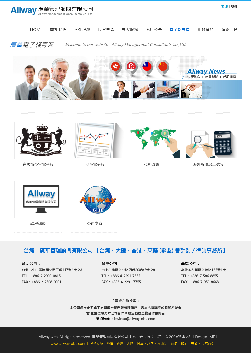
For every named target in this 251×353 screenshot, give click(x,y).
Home (36, 29)
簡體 (234, 6)
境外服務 (82, 29)
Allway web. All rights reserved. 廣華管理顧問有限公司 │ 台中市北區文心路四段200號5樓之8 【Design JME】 (128, 336)
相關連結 (205, 29)
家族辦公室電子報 (38, 164)
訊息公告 (154, 29)
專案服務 (130, 29)
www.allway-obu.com (68, 343)
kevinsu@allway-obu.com (134, 319)
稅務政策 (151, 164)
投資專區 (106, 29)
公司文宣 (95, 223)
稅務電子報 (95, 164)
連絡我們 (229, 29)
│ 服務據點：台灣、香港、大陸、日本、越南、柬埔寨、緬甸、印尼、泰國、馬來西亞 (133, 343)
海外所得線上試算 (208, 164)
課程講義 (38, 223)
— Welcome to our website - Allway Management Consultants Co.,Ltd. (122, 44)
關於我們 (58, 29)
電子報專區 (179, 29)
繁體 (224, 6)
